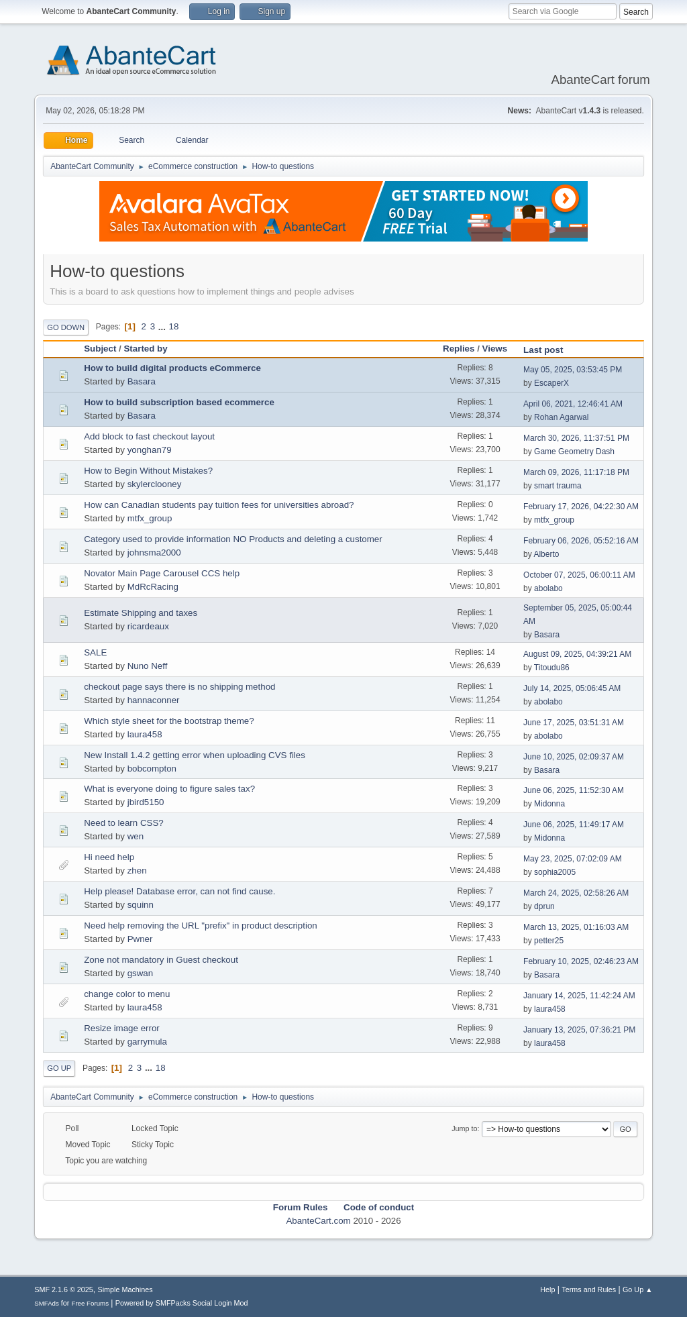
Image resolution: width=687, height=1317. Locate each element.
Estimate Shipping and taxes (140, 613)
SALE (95, 652)
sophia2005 (555, 872)
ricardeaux (148, 626)
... (163, 326)
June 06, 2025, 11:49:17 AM (573, 824)
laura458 (144, 734)
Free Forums (90, 1303)
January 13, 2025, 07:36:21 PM (579, 1030)
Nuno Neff (147, 666)
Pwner (140, 939)
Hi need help (109, 857)
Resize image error (122, 1028)
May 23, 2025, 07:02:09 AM (572, 858)
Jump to (464, 1128)
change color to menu (127, 994)
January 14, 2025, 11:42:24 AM (579, 995)
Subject (100, 349)
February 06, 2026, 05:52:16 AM (581, 540)
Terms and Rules (589, 1289)
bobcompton (151, 768)
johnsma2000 (154, 552)
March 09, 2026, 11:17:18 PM (576, 472)
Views (495, 349)
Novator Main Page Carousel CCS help (162, 573)
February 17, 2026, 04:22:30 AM (581, 506)
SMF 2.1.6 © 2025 (63, 1289)
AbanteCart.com (318, 1221)
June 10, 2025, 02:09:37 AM (573, 756)
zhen (137, 870)
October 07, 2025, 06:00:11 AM (579, 575)
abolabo (548, 588)
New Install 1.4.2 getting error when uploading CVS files (194, 755)
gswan (140, 973)
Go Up (59, 1068)
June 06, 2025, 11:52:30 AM (573, 790)
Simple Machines (125, 1289)
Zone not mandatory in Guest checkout (161, 960)
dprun (544, 906)
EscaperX (551, 383)
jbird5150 (145, 802)
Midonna (549, 803)
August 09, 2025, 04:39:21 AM (577, 654)
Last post (549, 350)
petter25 (549, 940)
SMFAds (46, 1303)
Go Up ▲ (638, 1289)
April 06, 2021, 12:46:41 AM (573, 404)
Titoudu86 (552, 667)
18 (174, 326)
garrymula (147, 1042)
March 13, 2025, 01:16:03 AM (576, 927)
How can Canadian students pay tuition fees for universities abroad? (219, 505)
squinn (140, 905)
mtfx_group (149, 518)
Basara (141, 381)
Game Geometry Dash (574, 451)
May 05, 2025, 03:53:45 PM (572, 369)
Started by (145, 349)
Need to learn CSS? (124, 823)
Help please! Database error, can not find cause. (179, 891)
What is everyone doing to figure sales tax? (169, 789)
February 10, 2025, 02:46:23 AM (581, 961)
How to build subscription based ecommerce (179, 402)
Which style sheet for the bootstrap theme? (169, 721)
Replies (458, 349)
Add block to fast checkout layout (149, 436)
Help (547, 1289)
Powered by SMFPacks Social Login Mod (181, 1303)
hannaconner (153, 700)
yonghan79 (149, 450)
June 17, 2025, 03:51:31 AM (573, 722)
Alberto (546, 554)
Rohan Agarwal (561, 417)
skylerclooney (154, 484)
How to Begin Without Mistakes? (148, 471)
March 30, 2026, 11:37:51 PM (576, 438)
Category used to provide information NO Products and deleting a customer (233, 539)
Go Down (66, 327)
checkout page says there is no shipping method (179, 687)
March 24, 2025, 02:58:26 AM (576, 893)
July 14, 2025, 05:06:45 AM (572, 688)
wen (135, 836)
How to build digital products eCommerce (172, 368)
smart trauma (558, 485)
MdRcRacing (152, 587)
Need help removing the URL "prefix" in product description (200, 925)
